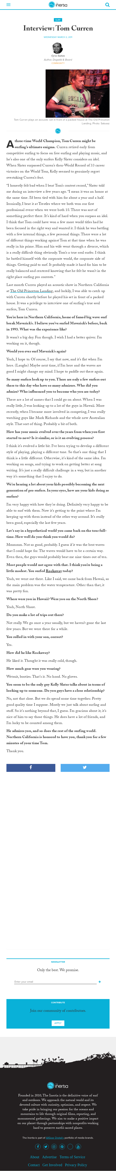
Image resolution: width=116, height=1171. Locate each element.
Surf (58, 20)
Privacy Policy (76, 1165)
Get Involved (52, 1165)
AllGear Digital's (55, 1137)
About (34, 1157)
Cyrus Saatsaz (58, 56)
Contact (34, 1165)
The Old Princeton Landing (31, 291)
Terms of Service (72, 1157)
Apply (58, 1023)
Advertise (49, 1157)
